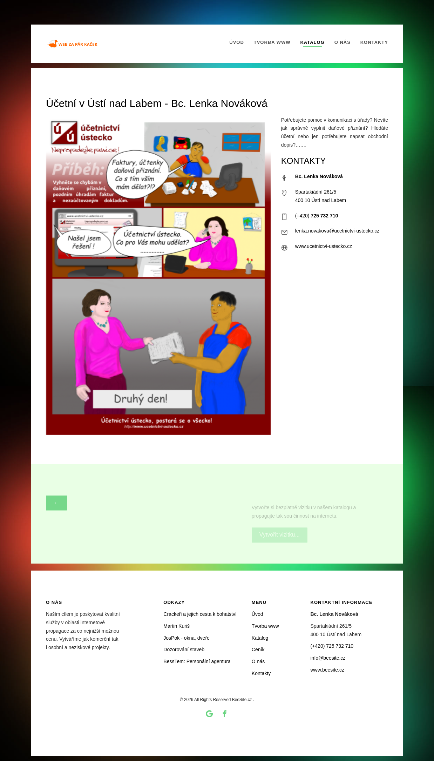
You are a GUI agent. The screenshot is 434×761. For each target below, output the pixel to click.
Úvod (236, 42)
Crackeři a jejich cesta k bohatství (200, 614)
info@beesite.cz (328, 658)
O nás (342, 42)
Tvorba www (272, 42)
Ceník (258, 649)
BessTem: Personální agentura (196, 661)
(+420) (316, 215)
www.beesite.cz (327, 670)
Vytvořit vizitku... (279, 525)
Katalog (312, 42)
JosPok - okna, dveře (186, 638)
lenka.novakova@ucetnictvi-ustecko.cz (337, 231)
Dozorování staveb (183, 649)
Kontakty (374, 42)
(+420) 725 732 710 (332, 646)
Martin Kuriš (176, 626)
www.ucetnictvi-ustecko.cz (323, 246)
